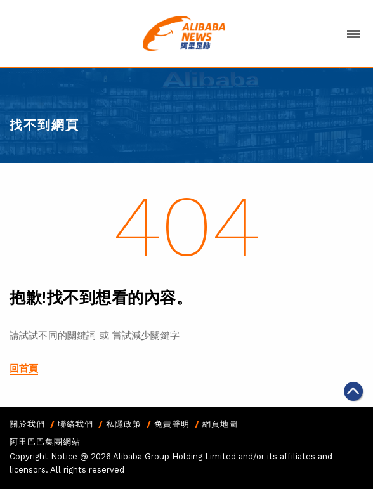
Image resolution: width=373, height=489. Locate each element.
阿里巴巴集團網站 (45, 442)
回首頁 (24, 368)
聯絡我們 (75, 424)
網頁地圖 (220, 424)
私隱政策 (123, 424)
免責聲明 (172, 424)
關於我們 (27, 424)
